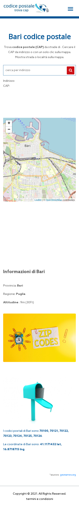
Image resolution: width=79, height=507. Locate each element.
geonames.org (68, 474)
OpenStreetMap (54, 200)
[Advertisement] (39, 102)
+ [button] (9, 123)
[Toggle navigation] (70, 8)
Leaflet (38, 200)
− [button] (9, 130)
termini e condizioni (39, 499)
